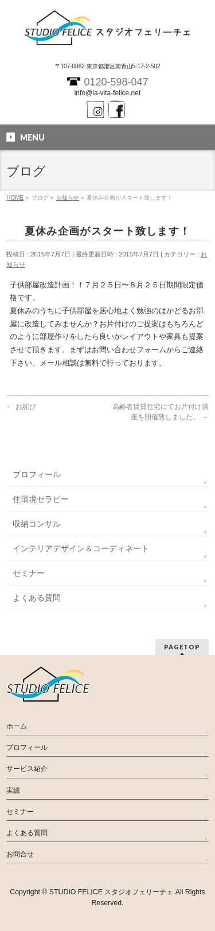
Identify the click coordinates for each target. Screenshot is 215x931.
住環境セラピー (41, 499)
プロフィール (37, 474)
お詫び (21, 407)
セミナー (29, 573)
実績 (13, 790)
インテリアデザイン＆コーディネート (81, 548)
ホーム (16, 726)
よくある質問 (37, 597)
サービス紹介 (27, 769)
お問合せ (20, 854)
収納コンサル (37, 523)
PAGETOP (182, 646)
